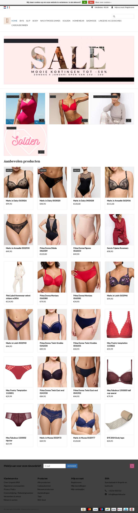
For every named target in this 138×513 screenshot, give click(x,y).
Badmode (91, 20)
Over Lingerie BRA (12, 482)
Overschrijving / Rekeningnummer (18, 493)
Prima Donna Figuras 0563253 (82, 249)
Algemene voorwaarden (14, 486)
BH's (22, 20)
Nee (91, 2)
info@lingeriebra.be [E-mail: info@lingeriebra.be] (117, 494)
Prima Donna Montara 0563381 (82, 297)
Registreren (76, 482)
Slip (28, 20)
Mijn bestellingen (78, 486)
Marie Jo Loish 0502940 (16, 343)
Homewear (78, 20)
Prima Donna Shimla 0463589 (48, 249)
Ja (84, 2)
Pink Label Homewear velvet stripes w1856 (18, 297)
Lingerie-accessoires (110, 20)
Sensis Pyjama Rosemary (117, 248)
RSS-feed (41, 500)
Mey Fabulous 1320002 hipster (16, 439)
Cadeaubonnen (20, 25)
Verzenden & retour (12, 496)
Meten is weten (10, 500)
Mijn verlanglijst (78, 489)
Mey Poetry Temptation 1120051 (16, 391)
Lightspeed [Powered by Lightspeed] (34, 509)
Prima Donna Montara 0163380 (49, 297)
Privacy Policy (10, 489)
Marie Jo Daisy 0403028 (83, 200)
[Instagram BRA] (132, 466)
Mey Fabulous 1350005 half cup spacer (119, 391)
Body (35, 20)
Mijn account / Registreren (122, 7)
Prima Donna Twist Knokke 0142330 (51, 344)
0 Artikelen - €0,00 (100, 7)
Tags (39, 496)
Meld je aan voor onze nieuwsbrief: (22, 465)
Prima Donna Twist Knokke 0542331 (85, 344)
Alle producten (43, 482)
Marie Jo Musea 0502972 (50, 438)
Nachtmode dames (50, 20)
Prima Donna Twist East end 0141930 (52, 391)
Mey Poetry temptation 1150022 (117, 344)
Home (14, 20)
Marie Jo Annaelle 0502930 (17, 248)
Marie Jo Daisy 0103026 (16, 200)
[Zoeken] (123, 16)
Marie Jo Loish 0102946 (117, 295)
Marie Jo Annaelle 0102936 (119, 200)
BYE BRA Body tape (115, 438)
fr (8, 7)
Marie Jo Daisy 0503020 (50, 200)
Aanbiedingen (43, 493)
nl (5, 7)
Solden (66, 20)
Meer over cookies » (103, 2)
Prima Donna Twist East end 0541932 (85, 391)
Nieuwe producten (45, 489)
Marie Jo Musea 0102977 (84, 438)
